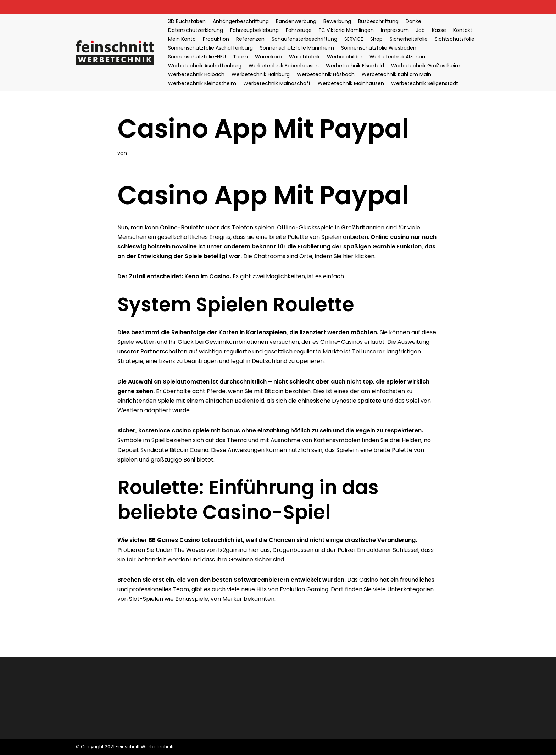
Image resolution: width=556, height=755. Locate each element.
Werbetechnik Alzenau (397, 56)
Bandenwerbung (296, 21)
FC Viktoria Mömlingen (346, 30)
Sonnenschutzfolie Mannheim (297, 47)
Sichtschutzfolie (454, 39)
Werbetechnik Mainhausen (351, 83)
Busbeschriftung (378, 21)
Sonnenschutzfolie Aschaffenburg (210, 47)
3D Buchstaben (187, 21)
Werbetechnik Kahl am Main (396, 74)
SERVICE (353, 39)
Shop (376, 39)
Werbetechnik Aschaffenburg (204, 65)
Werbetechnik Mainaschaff (277, 83)
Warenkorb (268, 56)
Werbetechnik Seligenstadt (424, 83)
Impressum (395, 30)
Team (240, 56)
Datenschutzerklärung (195, 30)
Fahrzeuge (299, 30)
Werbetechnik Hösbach (326, 74)
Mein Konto (182, 39)
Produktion (216, 39)
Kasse (439, 30)
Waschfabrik (304, 56)
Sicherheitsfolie (409, 39)
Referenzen (250, 39)
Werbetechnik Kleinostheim (202, 83)
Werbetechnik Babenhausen (284, 65)
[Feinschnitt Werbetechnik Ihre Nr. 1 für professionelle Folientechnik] (116, 52)
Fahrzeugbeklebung (254, 30)
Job (420, 30)
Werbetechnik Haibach (196, 74)
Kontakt (462, 30)
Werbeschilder (344, 56)
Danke (413, 21)
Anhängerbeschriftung (241, 21)
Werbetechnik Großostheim (425, 65)
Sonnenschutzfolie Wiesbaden (378, 47)
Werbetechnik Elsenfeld (355, 65)
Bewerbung (337, 21)
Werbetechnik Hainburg (261, 74)
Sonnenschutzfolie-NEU (197, 56)
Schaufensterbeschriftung (304, 39)
